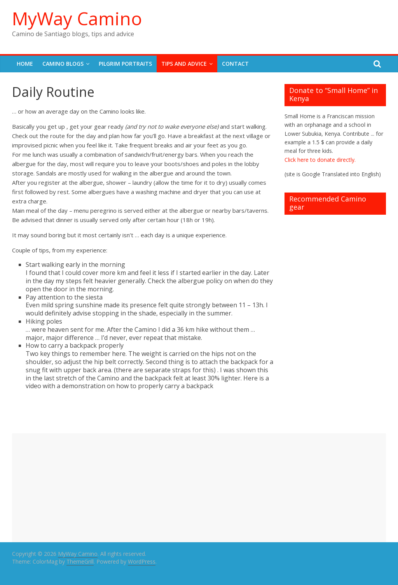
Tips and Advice (184, 63)
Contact (235, 63)
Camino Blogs (63, 63)
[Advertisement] (199, 487)
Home (25, 63)
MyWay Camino (77, 18)
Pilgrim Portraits (125, 63)
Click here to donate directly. (320, 159)
